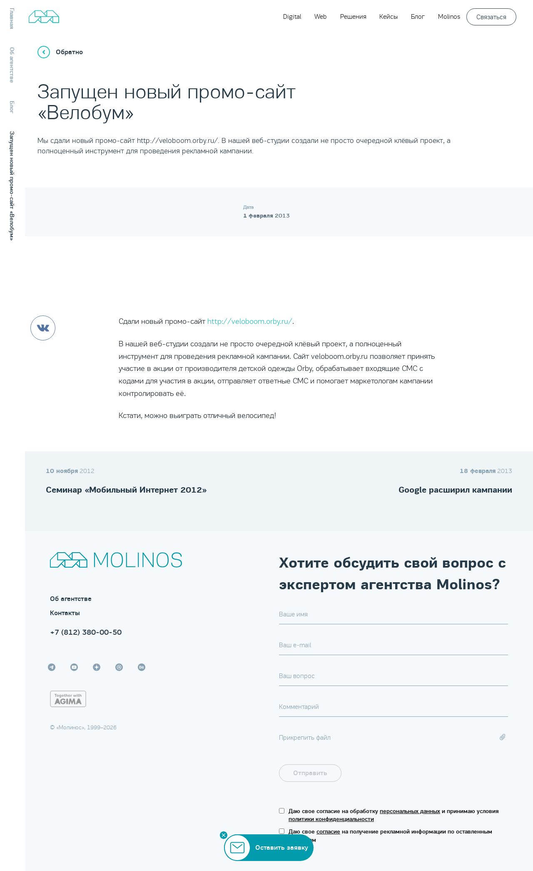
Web (320, 16)
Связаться (491, 17)
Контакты (65, 613)
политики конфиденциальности (331, 819)
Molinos (449, 16)
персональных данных (410, 811)
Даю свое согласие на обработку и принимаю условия (394, 815)
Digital (292, 16)
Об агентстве (71, 599)
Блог (418, 16)
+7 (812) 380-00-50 (86, 632)
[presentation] (444, 773)
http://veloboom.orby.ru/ (249, 321)
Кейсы (388, 16)
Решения (353, 16)
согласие (328, 831)
